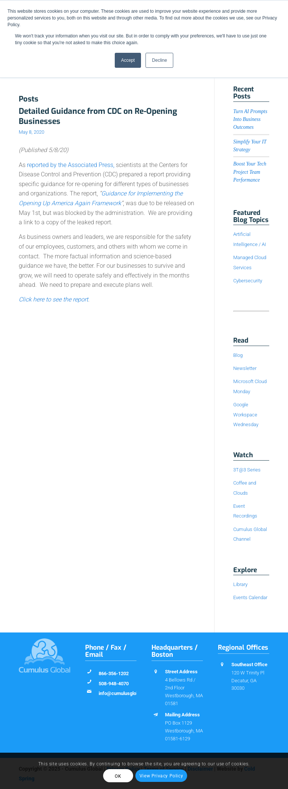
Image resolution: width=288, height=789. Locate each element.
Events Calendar (250, 597)
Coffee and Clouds (244, 487)
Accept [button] (128, 60)
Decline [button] (159, 60)
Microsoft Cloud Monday (250, 386)
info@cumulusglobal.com (126, 693)
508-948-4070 (114, 683)
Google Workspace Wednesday (245, 414)
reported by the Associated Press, (70, 165)
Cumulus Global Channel (250, 534)
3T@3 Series (247, 470)
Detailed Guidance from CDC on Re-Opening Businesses (98, 116)
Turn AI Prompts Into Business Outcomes (250, 119)
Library (240, 584)
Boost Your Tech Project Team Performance (249, 172)
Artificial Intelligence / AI (249, 239)
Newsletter (244, 368)
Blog (238, 355)
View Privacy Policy (161, 776)
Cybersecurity (247, 280)
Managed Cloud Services (249, 262)
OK (118, 776)
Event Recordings (245, 511)
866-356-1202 (114, 673)
